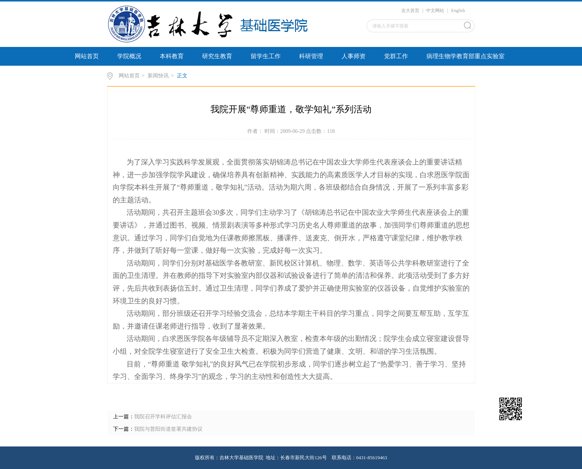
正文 (182, 75)
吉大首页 (410, 10)
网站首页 (87, 56)
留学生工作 (266, 56)
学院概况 (129, 56)
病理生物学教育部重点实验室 (465, 56)
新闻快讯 (158, 75)
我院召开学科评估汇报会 (163, 416)
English (458, 10)
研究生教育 (217, 56)
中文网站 (435, 10)
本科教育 (172, 56)
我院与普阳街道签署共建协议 (168, 429)
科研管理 (311, 56)
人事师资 (354, 56)
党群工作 (396, 56)
